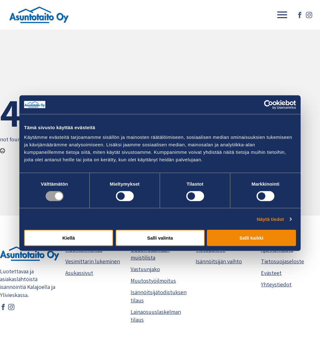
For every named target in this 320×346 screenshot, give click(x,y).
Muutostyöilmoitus (153, 280)
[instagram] (309, 15)
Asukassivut (79, 272)
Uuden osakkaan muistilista (150, 253)
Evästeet (271, 272)
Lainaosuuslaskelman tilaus (156, 315)
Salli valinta (160, 238)
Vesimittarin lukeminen (92, 261)
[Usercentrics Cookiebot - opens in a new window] (268, 104)
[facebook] (300, 15)
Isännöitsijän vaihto (219, 261)
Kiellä (68, 238)
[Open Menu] (282, 15)
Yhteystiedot (276, 284)
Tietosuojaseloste (282, 261)
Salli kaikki (251, 238)
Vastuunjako (145, 269)
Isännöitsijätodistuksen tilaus (159, 296)
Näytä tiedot (270, 219)
